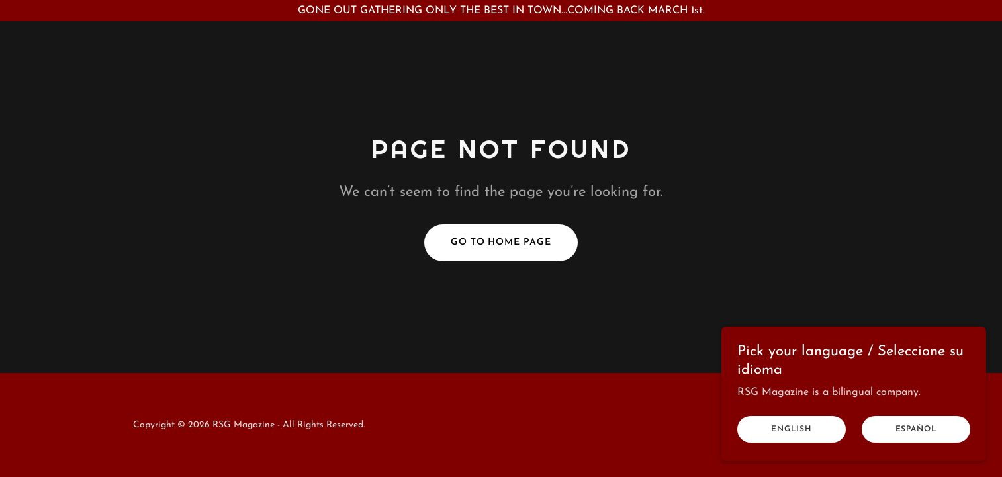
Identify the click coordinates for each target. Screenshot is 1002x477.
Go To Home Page (501, 242)
